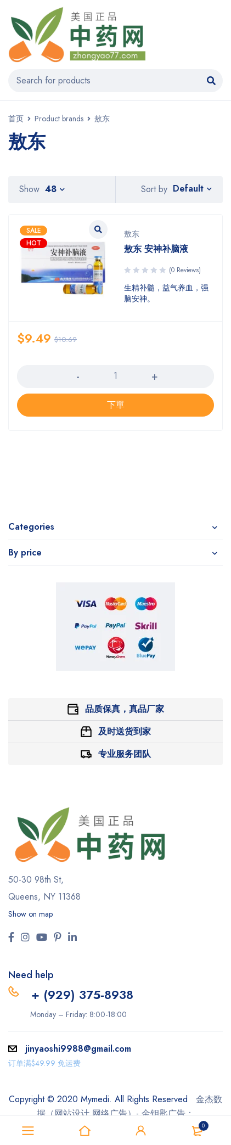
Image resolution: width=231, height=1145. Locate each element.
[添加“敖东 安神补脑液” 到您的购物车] (115, 405)
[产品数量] (115, 376)
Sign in (141, 1131)
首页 (16, 118)
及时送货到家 (124, 731)
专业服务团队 (124, 754)
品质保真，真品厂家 (124, 709)
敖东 (131, 233)
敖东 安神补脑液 (156, 249)
